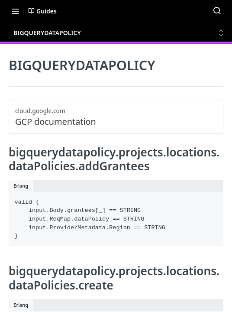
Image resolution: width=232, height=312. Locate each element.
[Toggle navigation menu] (15, 10)
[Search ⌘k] (216, 10)
